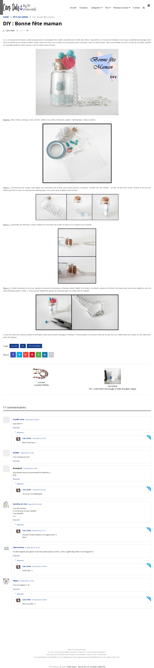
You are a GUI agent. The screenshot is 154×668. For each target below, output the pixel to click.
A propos (84, 7)
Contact (136, 7)
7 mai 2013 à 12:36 (27, 453)
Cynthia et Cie (20, 504)
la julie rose (18, 419)
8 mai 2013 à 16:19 (34, 504)
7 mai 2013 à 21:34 (39, 438)
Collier (14, 346)
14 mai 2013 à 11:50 (26, 581)
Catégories (96, 7)
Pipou (15, 580)
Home (6, 17)
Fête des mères (20, 17)
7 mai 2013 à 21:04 (30, 468)
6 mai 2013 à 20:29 (32, 419)
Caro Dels (10, 30)
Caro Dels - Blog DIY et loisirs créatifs (86, 667)
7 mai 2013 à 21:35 (39, 490)
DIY (23, 346)
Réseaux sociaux (121, 7)
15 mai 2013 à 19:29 (39, 566)
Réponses (20, 432)
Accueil (73, 7)
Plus (108, 7)
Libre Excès (18, 547)
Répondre (16, 428)
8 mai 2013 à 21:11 (39, 531)
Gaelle (16, 452)
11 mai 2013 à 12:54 (32, 547)
